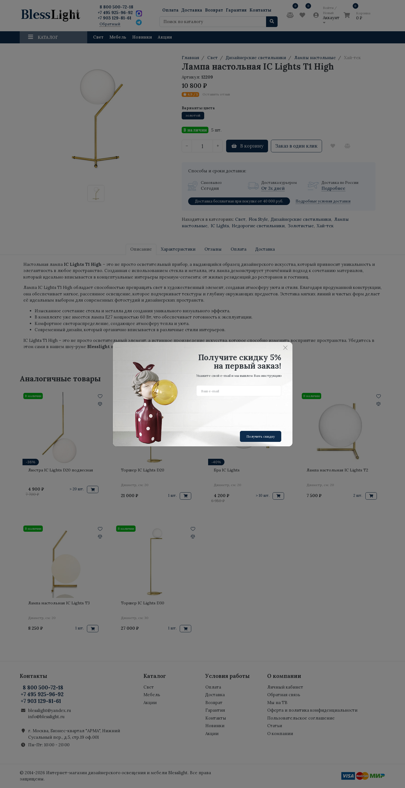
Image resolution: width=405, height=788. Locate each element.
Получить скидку (260, 436)
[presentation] (239, 411)
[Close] (285, 348)
